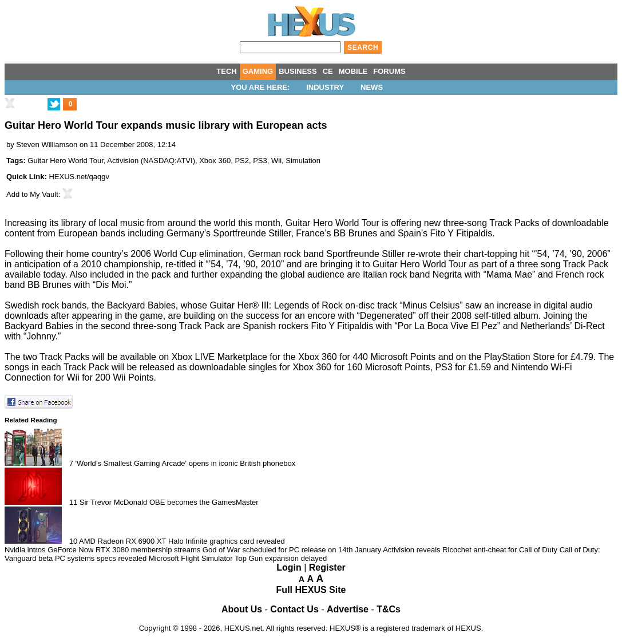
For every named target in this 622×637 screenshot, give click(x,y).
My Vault (44, 194)
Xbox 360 (215, 160)
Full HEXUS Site (311, 590)
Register (327, 567)
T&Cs (389, 609)
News (371, 87)
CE (328, 71)
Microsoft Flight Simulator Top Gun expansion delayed (238, 558)
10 (73, 541)
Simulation (303, 160)
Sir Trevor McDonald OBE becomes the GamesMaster (169, 502)
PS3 (260, 160)
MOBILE (353, 71)
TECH (226, 71)
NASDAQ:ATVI (167, 160)
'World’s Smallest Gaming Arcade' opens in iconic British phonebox (186, 463)
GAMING (258, 71)
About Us (241, 609)
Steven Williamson (46, 144)
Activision (122, 160)
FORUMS (389, 71)
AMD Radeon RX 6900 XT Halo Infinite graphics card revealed (182, 541)
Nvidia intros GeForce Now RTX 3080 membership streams (102, 549)
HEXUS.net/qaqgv (79, 176)
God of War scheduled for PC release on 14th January (292, 549)
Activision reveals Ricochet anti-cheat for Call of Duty (470, 549)
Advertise (348, 609)
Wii (276, 160)
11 (73, 502)
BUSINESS (297, 71)
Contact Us (294, 609)
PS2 (242, 160)
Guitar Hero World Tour (65, 160)
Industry (325, 87)
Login (289, 567)
